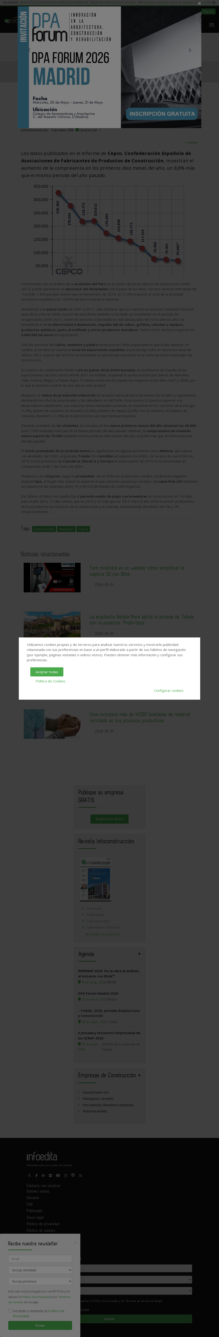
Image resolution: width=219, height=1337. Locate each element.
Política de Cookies (50, 681)
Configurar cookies (168, 690)
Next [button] (190, 50)
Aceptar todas (47, 672)
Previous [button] (29, 50)
